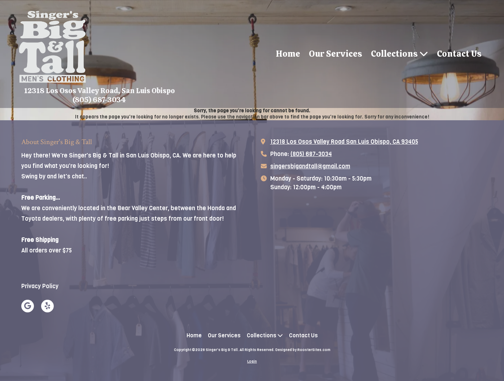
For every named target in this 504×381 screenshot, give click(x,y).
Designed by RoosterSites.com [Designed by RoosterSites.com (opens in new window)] (302, 349)
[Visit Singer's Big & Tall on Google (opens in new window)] (27, 306)
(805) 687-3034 (311, 154)
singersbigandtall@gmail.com (310, 166)
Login (252, 361)
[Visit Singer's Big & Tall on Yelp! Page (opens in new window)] (47, 306)
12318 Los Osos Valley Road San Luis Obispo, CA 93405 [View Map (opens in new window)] (344, 142)
